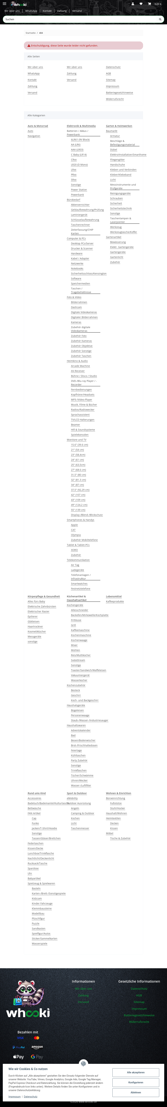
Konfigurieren (135, 1082)
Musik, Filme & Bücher (84, 404)
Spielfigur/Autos (41, 933)
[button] (133, 3)
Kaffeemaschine (80, 630)
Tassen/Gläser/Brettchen (46, 838)
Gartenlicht (116, 257)
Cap (34, 818)
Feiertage (76, 750)
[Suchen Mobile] (79, 19)
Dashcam (76, 307)
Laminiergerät (79, 214)
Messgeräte (34, 636)
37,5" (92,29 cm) (80, 489)
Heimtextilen (113, 818)
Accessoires (34, 798)
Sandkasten (38, 928)
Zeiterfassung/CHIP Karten (82, 231)
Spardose (33, 868)
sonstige (32, 641)
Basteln (36, 888)
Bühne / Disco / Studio (84, 376)
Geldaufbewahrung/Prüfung (87, 209)
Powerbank (77, 194)
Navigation (34, 136)
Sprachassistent (80, 414)
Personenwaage (80, 715)
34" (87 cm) (77, 484)
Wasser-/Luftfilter (81, 785)
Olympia (76, 534)
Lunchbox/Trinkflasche (41, 853)
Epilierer (33, 616)
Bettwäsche (34, 808)
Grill (73, 625)
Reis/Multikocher (81, 655)
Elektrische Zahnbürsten (42, 606)
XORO (74, 550)
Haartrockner (35, 626)
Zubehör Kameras (81, 340)
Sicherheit (116, 203)
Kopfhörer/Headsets (82, 394)
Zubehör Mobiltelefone (84, 539)
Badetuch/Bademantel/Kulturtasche (48, 803)
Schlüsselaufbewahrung (85, 219)
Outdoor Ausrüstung (79, 803)
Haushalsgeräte (76, 705)
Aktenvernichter (80, 204)
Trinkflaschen (79, 770)
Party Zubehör (79, 760)
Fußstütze (116, 803)
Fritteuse (76, 620)
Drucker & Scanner (82, 248)
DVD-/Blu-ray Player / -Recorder (84, 382)
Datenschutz (30, 1096)
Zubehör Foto (78, 335)
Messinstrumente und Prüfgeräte (123, 186)
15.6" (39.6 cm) (79, 444)
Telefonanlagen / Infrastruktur (81, 576)
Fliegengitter (117, 159)
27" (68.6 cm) (78, 469)
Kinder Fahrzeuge (42, 903)
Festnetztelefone (80, 588)
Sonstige (76, 184)
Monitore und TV (76, 439)
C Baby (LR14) (79, 154)
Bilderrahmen (79, 302)
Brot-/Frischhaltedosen (84, 745)
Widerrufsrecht (115, 99)
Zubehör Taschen (81, 355)
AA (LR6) (75, 144)
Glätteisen (33, 621)
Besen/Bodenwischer (83, 740)
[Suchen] (160, 19)
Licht (113, 179)
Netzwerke (77, 263)
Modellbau (38, 913)
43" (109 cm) (78, 499)
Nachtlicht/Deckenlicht (41, 858)
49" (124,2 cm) (79, 504)
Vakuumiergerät (80, 675)
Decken (114, 823)
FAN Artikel (34, 813)
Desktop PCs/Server (82, 243)
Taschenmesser (80, 828)
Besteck (75, 690)
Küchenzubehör (76, 685)
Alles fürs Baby (36, 601)
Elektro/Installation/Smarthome (128, 154)
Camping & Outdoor (82, 813)
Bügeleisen (77, 710)
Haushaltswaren (76, 725)
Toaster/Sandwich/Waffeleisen (88, 670)
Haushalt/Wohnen (116, 813)
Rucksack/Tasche (37, 863)
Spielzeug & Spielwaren (41, 883)
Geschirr (76, 695)
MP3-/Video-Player (81, 399)
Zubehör (76, 555)
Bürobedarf (73, 199)
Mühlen (75, 650)
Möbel (109, 833)
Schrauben (116, 198)
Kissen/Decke (35, 848)
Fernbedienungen (81, 389)
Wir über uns (12, 11)
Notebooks (77, 268)
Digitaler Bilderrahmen (84, 317)
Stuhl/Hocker (117, 808)
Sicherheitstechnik (121, 208)
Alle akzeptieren (135, 1072)
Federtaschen (35, 843)
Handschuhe (117, 164)
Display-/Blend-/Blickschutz (87, 514)
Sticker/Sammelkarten (44, 938)
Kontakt (47, 11)
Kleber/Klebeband (120, 174)
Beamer (75, 424)
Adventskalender (81, 730)
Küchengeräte (75, 605)
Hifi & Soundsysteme (83, 429)
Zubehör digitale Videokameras (80, 329)
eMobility (72, 798)
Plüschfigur (38, 918)
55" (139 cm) (78, 509)
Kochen (75, 818)
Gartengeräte (118, 252)
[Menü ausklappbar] (4, 2)
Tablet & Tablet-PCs (78, 545)
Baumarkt (111, 131)
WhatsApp (31, 11)
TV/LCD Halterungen (82, 419)
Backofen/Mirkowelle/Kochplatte (89, 615)
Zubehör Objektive (82, 345)
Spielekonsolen (80, 434)
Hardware (76, 253)
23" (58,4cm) (78, 454)
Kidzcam (37, 898)
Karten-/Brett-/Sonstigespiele (49, 893)
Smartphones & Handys (80, 519)
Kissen (114, 828)
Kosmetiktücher (37, 631)
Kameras (76, 322)
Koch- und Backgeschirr (85, 700)
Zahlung (62, 11)
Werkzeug (116, 227)
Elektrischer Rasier (38, 611)
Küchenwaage (79, 640)
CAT (73, 529)
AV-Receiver (78, 371)
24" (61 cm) (77, 459)
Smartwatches (79, 583)
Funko (35, 823)
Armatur (115, 136)
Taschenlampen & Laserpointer (120, 220)
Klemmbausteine (42, 908)
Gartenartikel (113, 237)
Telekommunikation (78, 560)
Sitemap (111, 79)
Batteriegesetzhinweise (119, 92)
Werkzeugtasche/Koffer (123, 232)
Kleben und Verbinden (123, 169)
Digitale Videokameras (84, 312)
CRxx (74, 159)
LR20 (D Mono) (79, 164)
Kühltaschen (78, 755)
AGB (108, 73)
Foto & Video (74, 297)
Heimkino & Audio (77, 360)
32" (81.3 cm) (78, 479)
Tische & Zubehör (120, 838)
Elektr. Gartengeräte (122, 247)
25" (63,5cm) (78, 464)
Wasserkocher (79, 680)
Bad (73, 735)
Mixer (74, 645)
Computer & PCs (76, 238)
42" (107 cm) (78, 494)
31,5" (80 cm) (78, 474)
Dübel (113, 149)
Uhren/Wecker (79, 780)
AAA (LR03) (77, 149)
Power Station (79, 189)
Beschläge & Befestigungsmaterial (122, 142)
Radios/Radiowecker (82, 409)
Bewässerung (118, 242)
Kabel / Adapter (80, 258)
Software (76, 278)
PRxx (73, 174)
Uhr (30, 873)
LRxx (73, 169)
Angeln (75, 808)
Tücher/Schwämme (82, 775)
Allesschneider (79, 610)
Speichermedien (80, 283)
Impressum (14, 1096)
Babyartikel (34, 878)
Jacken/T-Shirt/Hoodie (44, 828)
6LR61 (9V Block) (80, 139)
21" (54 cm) (77, 449)
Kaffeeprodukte (115, 601)
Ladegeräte (77, 570)
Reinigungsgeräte (120, 193)
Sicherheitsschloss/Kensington (89, 273)
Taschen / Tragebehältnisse (81, 290)
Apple (74, 524)
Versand (77, 11)
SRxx (73, 179)
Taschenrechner (80, 224)
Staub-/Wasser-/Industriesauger (89, 720)
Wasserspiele (39, 943)
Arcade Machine (80, 366)
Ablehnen (136, 1092)
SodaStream (78, 660)
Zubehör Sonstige (81, 350)
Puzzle (35, 923)
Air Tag (75, 565)
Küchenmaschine (81, 635)
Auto (30, 131)
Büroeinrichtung (115, 798)
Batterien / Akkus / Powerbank (77, 132)
